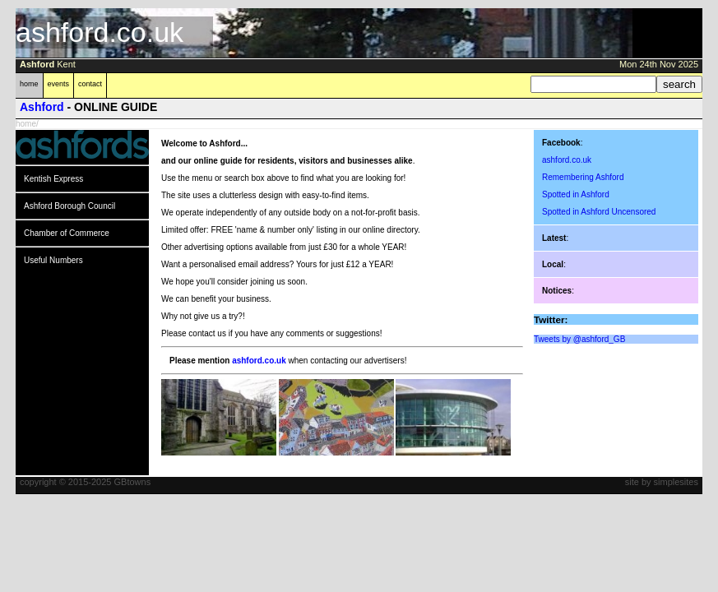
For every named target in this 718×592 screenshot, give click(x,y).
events (59, 84)
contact (90, 84)
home (29, 84)
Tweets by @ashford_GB (579, 339)
